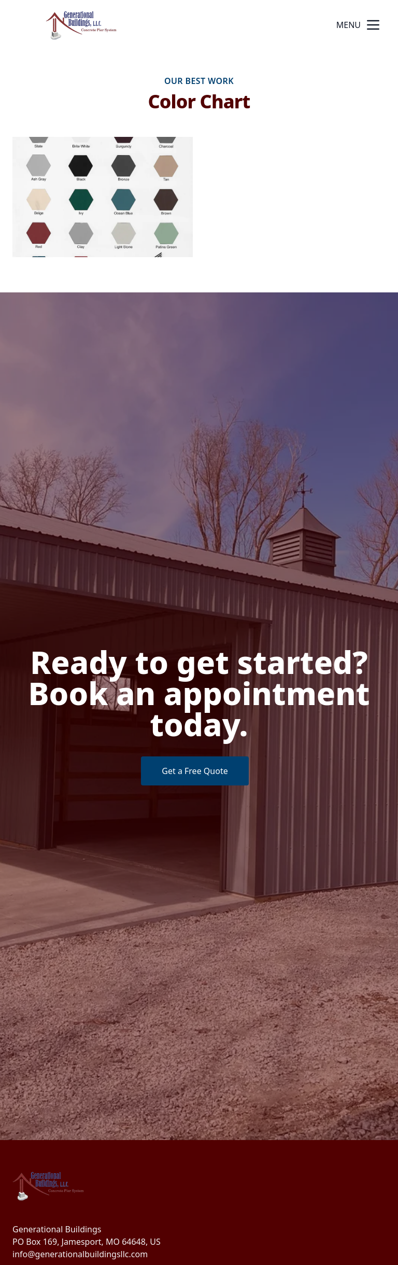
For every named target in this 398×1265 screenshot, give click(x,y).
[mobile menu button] (373, 24)
